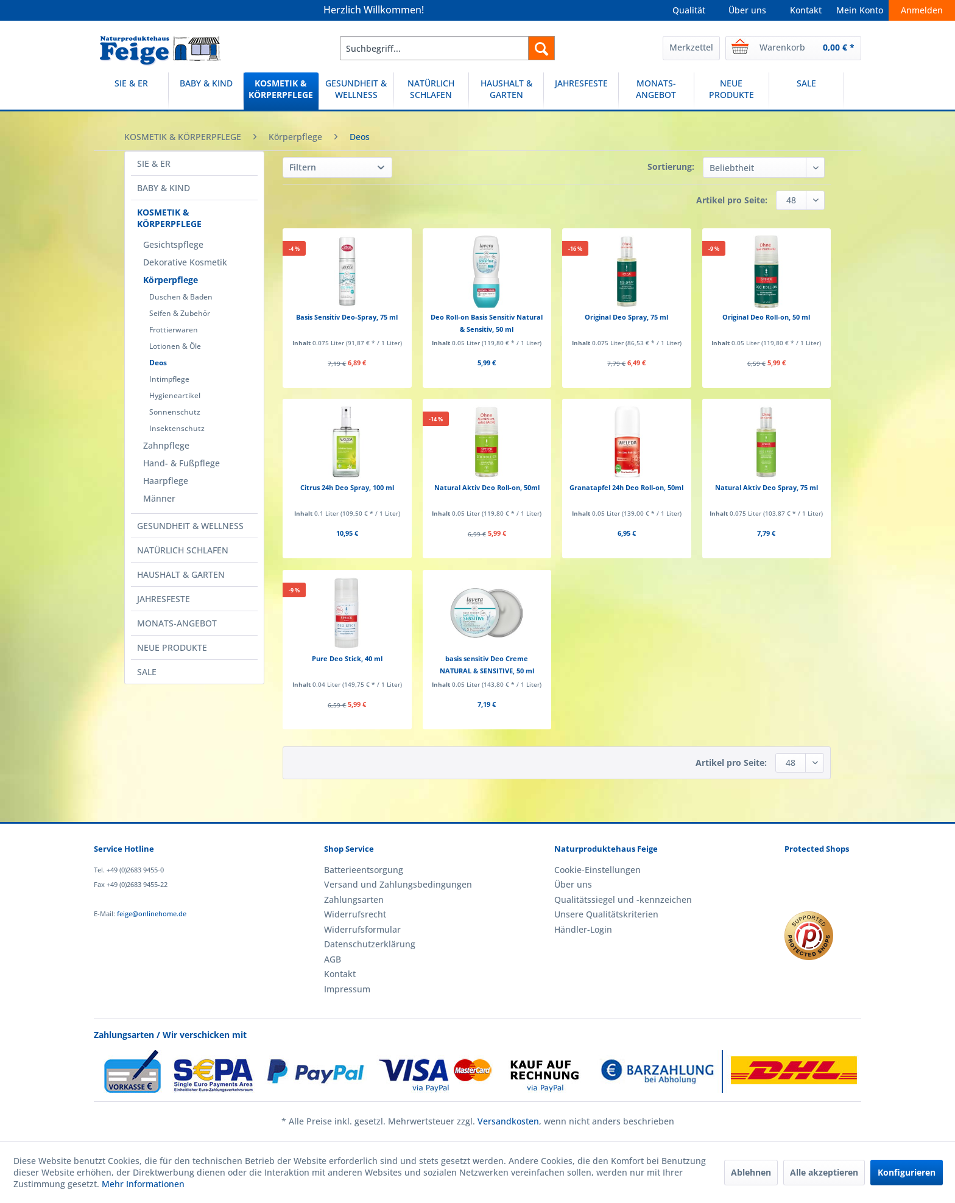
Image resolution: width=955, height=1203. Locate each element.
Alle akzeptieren (824, 1172)
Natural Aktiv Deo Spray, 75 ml (766, 487)
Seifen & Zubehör (179, 313)
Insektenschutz (177, 428)
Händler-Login (583, 929)
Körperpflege (170, 280)
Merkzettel (691, 47)
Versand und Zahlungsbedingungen (398, 884)
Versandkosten (508, 1121)
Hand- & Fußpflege (181, 463)
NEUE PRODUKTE (172, 647)
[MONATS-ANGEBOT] (656, 91)
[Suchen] (541, 48)
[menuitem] (447, 48)
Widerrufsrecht (355, 914)
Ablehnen (751, 1172)
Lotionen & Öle (175, 346)
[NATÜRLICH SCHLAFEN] (431, 91)
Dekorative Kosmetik (185, 262)
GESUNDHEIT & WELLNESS (190, 525)
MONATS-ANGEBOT (177, 623)
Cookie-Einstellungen (597, 869)
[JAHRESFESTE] (581, 91)
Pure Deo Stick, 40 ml (347, 658)
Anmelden (922, 10)
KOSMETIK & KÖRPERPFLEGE (169, 218)
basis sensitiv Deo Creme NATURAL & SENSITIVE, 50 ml (487, 664)
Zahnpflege (166, 445)
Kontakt (806, 10)
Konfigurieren (907, 1172)
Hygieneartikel (174, 395)
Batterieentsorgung (363, 869)
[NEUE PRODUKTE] (731, 91)
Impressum (347, 989)
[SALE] (806, 91)
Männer (159, 498)
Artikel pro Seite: (731, 200)
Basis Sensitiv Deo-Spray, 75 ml (347, 316)
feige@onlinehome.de (151, 913)
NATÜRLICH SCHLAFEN (182, 550)
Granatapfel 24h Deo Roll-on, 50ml (626, 487)
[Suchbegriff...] (447, 48)
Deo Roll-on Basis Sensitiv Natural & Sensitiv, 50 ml (487, 323)
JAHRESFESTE (163, 599)
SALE (147, 672)
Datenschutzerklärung (369, 944)
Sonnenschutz (174, 412)
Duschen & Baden (181, 297)
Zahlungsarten (354, 899)
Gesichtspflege (173, 244)
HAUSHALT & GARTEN (181, 574)
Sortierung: (670, 166)
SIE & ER (154, 163)
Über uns (747, 10)
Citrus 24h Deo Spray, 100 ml (347, 487)
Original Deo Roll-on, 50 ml (766, 316)
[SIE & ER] (131, 91)
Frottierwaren (173, 329)
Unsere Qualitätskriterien (606, 914)
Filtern (302, 167)
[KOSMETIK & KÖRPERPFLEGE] (281, 91)
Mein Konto (859, 10)
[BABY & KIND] (206, 91)
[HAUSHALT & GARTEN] (506, 91)
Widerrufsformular (362, 929)
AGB (332, 959)
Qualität (688, 10)
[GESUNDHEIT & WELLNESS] (356, 91)
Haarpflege (165, 480)
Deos (158, 362)
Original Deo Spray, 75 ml (626, 316)
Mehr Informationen (143, 1184)
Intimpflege (169, 379)
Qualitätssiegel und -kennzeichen (623, 899)
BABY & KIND (163, 188)
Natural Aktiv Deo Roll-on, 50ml (487, 487)
